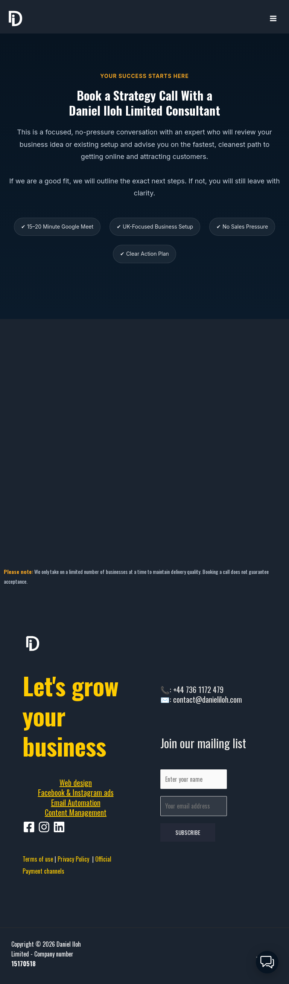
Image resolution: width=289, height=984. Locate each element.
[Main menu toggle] (273, 18)
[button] (267, 962)
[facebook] (30, 827)
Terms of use (38, 858)
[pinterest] (45, 827)
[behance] (60, 827)
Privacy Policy (75, 858)
